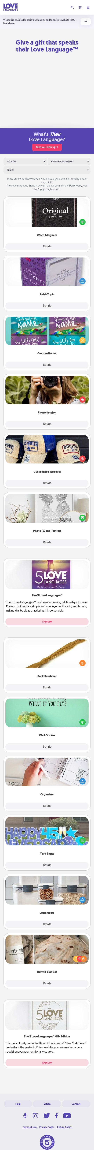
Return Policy (64, 1127)
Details (47, 246)
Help (18, 1103)
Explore (47, 621)
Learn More (9, 23)
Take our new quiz (47, 147)
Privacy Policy (47, 1127)
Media (47, 1103)
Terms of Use (30, 1127)
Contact (76, 1103)
